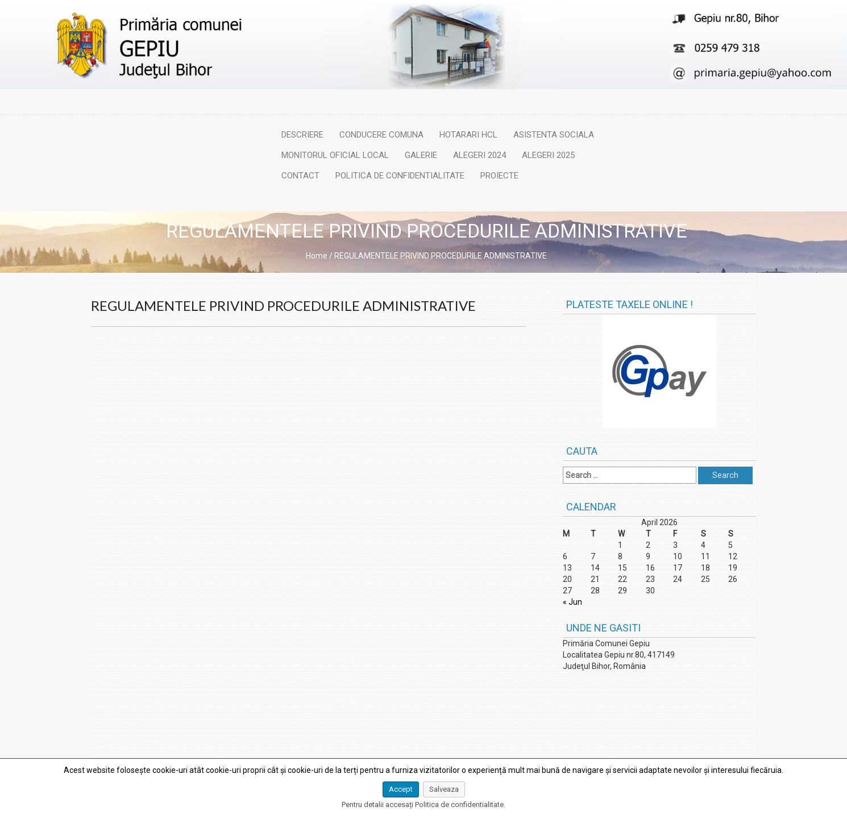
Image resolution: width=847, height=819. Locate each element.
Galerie (421, 155)
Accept (401, 789)
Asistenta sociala (553, 135)
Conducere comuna (381, 135)
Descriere (302, 135)
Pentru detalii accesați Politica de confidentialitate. (423, 804)
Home (316, 255)
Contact (300, 176)
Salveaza (444, 789)
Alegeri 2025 (548, 155)
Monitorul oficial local (335, 155)
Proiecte (499, 176)
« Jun (572, 601)
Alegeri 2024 (479, 155)
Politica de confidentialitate (399, 176)
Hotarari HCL (468, 135)
